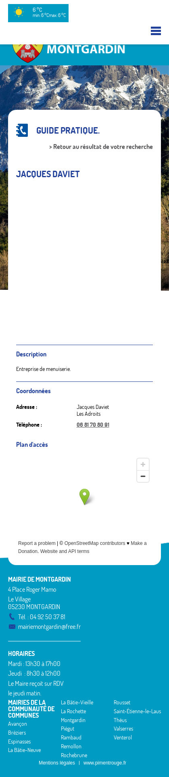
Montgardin (73, 720)
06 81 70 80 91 (93, 424)
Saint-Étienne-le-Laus (137, 711)
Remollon (71, 746)
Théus (120, 720)
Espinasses (19, 741)
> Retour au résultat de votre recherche (101, 147)
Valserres (123, 728)
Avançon (17, 723)
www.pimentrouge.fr (104, 763)
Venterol (123, 737)
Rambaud (71, 737)
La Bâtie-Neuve (24, 750)
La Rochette (73, 711)
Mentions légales (57, 763)
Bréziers (17, 732)
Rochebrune (74, 755)
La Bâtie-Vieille (77, 702)
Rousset (122, 702)
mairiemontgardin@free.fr (49, 626)
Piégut (67, 728)
